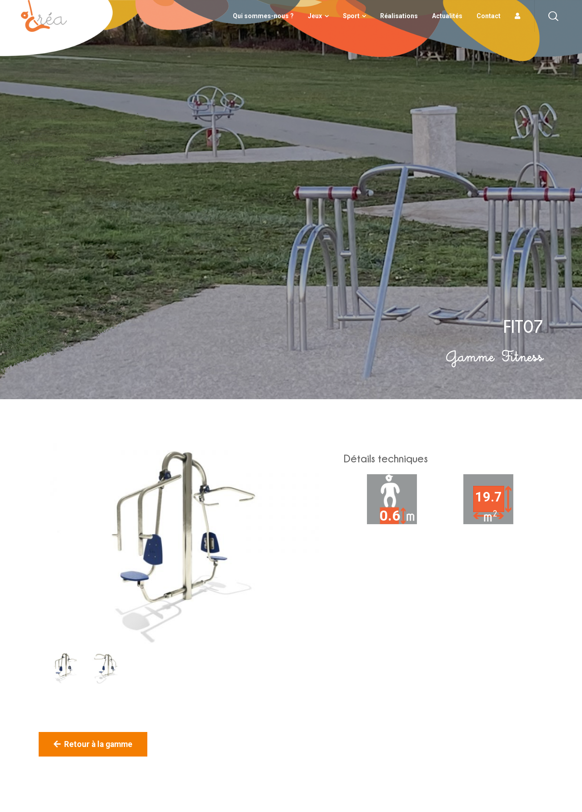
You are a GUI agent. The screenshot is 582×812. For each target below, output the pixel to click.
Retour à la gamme (93, 744)
